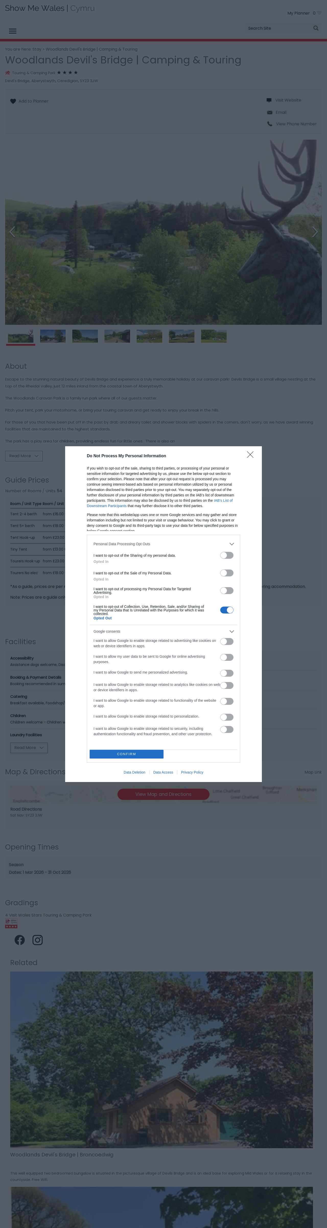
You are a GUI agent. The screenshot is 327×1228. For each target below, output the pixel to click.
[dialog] (163, 614)
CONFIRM (126, 754)
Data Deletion (134, 772)
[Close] (252, 456)
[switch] (226, 555)
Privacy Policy (192, 772)
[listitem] (163, 544)
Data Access (163, 772)
